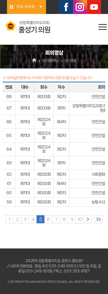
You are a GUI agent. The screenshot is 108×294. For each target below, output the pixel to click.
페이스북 (66, 7)
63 (9, 163)
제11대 (25, 96)
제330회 (44, 174)
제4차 (61, 122)
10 (80, 219)
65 (8, 135)
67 (9, 108)
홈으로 (34, 61)
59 (8, 202)
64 (8, 149)
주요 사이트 (25, 7)
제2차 (61, 96)
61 (9, 183)
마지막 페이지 (98, 219)
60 (8, 193)
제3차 (61, 135)
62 (9, 174)
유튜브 (94, 7)
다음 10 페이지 (87, 219)
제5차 (61, 174)
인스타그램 (80, 7)
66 (8, 122)
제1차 (61, 108)
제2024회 (43, 121)
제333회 (44, 96)
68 (8, 96)
